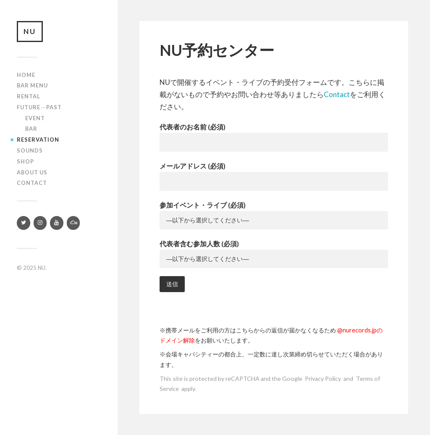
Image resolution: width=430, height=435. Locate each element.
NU (30, 31)
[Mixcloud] (73, 223)
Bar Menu (32, 85)
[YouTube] (56, 223)
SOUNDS (30, 150)
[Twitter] (23, 223)
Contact (32, 182)
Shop (25, 161)
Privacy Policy (323, 378)
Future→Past (39, 107)
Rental (28, 96)
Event (35, 118)
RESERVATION (38, 139)
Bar (31, 128)
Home (26, 74)
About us (32, 172)
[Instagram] (40, 223)
